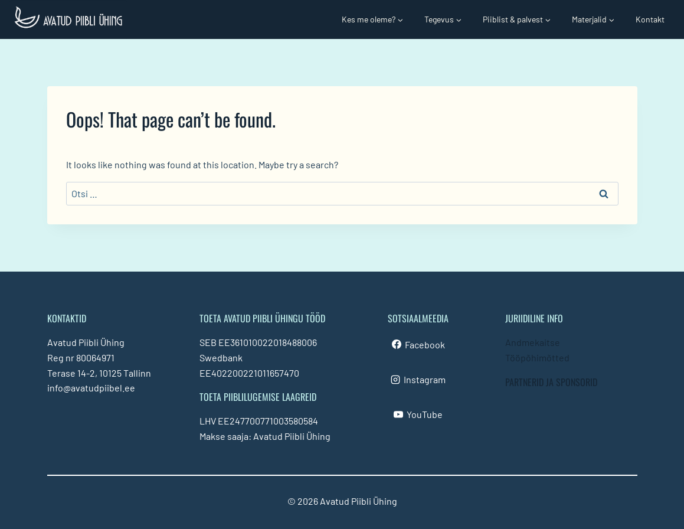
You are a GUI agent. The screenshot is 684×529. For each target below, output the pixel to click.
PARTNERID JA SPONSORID (551, 382)
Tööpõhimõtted (537, 357)
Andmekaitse (532, 342)
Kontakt (650, 19)
